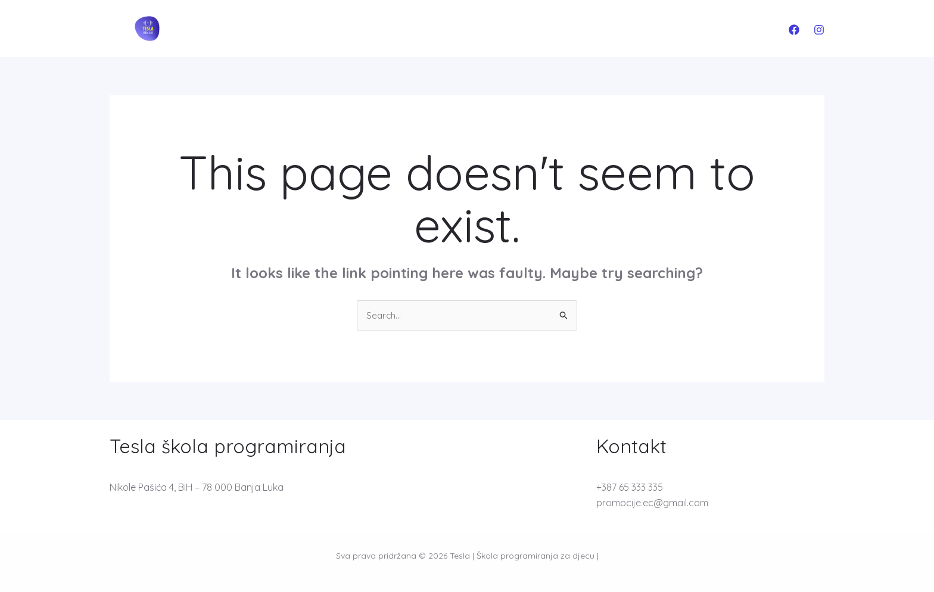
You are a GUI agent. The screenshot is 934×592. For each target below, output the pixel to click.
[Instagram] (819, 29)
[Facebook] (794, 29)
